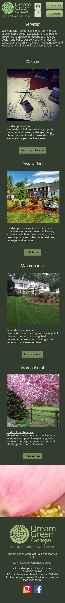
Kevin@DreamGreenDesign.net (32, 563)
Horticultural (33, 456)
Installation (32, 252)
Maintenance (32, 354)
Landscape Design (32, 150)
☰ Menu (54, 13)
